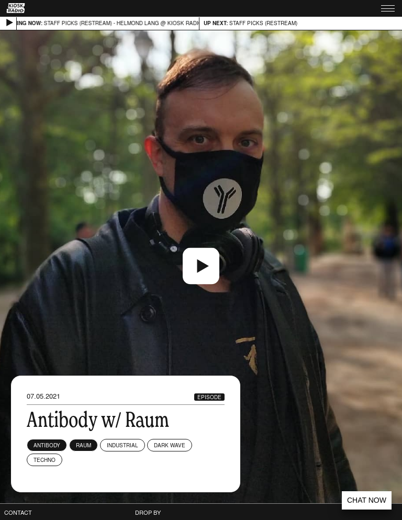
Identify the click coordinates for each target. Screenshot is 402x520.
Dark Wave (169, 445)
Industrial (122, 445)
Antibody (47, 445)
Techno (44, 460)
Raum (83, 445)
